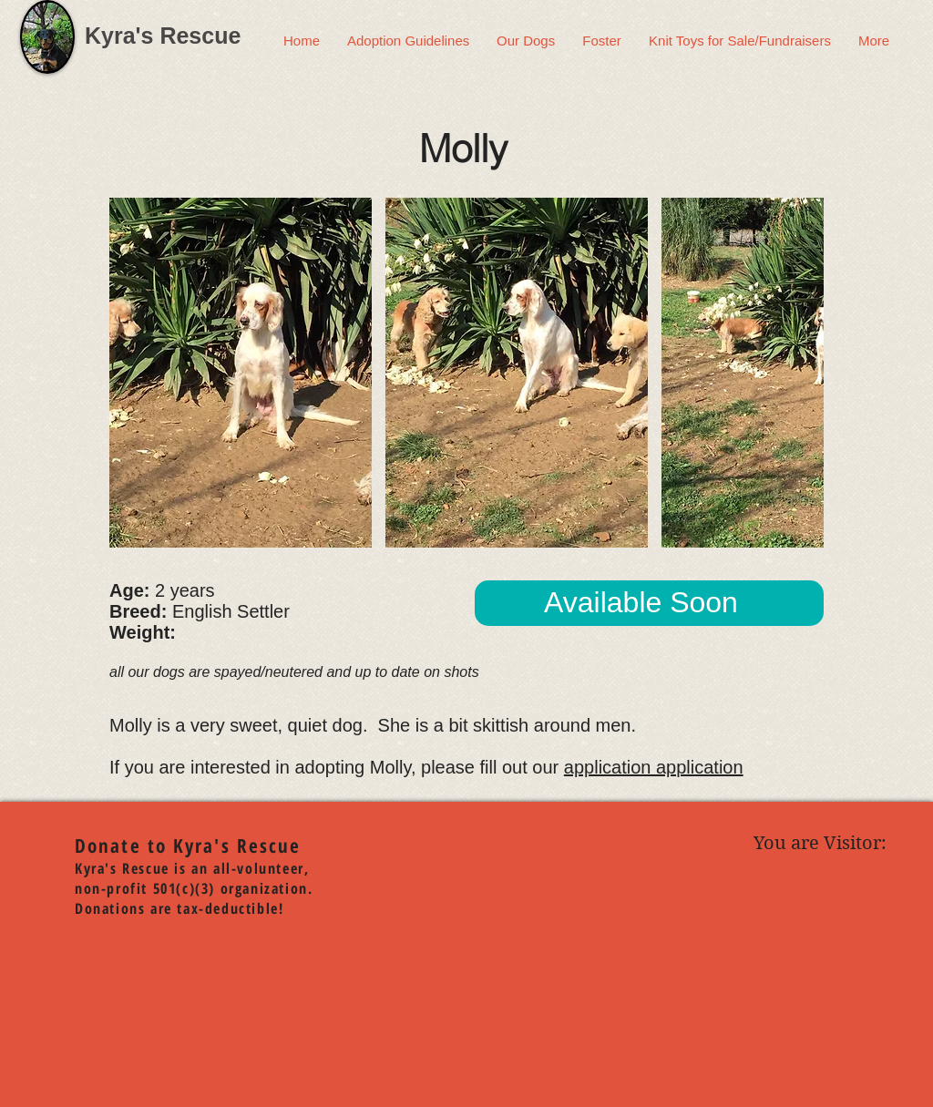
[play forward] (801, 373)
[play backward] (132, 373)
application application (653, 767)
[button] (240, 373)
